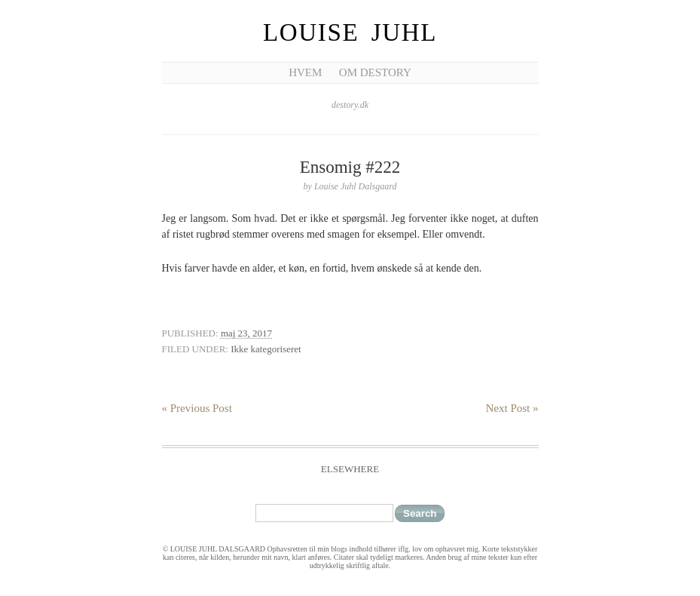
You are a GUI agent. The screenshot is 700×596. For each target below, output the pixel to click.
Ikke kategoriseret (266, 349)
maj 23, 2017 (246, 333)
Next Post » (511, 408)
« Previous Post (197, 408)
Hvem (305, 72)
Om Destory (375, 72)
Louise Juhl (350, 32)
